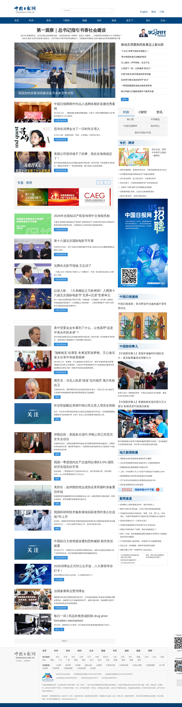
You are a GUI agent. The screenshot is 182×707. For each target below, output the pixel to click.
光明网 (45, 668)
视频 (84, 20)
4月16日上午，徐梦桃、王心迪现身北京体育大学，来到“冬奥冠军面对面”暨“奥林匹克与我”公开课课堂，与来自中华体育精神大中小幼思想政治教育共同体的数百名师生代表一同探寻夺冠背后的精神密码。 (84, 365)
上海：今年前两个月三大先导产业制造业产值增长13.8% (142, 472)
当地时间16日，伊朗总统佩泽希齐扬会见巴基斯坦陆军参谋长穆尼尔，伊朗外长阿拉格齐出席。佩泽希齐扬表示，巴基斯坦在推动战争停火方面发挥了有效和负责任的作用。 (84, 446)
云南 (107, 660)
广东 (60, 660)
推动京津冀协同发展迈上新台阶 (142, 44)
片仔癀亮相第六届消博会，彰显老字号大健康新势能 (140, 541)
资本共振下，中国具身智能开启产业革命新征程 (139, 183)
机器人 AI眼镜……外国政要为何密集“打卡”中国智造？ (100, 36)
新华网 (68, 665)
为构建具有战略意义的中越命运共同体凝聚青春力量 (99, 38)
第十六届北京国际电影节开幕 (74, 240)
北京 (57, 657)
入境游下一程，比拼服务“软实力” (136, 68)
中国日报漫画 (129, 296)
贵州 (99, 660)
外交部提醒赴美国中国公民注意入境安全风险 (84, 405)
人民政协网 (81, 668)
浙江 (130, 657)
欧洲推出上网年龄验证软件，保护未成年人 (137, 505)
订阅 (162, 11)
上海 (114, 657)
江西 (146, 657)
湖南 (52, 660)
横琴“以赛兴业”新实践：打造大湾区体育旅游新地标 (140, 509)
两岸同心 (155, 126)
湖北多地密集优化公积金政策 (131, 485)
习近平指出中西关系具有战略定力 (64, 38)
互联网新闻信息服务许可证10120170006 (87, 674)
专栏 (99, 20)
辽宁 (89, 657)
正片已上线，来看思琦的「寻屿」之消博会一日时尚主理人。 (78, 135)
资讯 (48, 20)
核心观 (130, 119)
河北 (73, 657)
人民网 (58, 665)
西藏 (115, 660)
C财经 (66, 20)
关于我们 (19, 661)
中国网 (77, 665)
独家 (138, 651)
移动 (153, 11)
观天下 (129, 20)
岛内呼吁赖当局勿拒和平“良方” (135, 80)
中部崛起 (155, 119)
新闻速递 (126, 498)
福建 (138, 657)
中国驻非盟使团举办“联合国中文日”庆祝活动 (137, 525)
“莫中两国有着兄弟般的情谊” (134, 57)
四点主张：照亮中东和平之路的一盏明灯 (159, 152)
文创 (162, 20)
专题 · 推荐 (24, 182)
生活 (91, 651)
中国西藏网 (150, 665)
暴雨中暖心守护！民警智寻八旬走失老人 (136, 550)
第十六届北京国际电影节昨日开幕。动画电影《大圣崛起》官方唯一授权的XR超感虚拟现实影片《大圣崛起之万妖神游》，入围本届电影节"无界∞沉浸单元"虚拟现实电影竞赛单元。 (84, 303)
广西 (68, 660)
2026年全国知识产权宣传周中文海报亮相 (82, 216)
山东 (154, 657)
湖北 (44, 660)
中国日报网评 (130, 126)
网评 (131, 143)
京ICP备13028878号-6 (109, 678)
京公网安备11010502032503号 (66, 678)
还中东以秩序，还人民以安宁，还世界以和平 (138, 178)
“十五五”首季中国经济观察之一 (135, 51)
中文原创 (59, 579)
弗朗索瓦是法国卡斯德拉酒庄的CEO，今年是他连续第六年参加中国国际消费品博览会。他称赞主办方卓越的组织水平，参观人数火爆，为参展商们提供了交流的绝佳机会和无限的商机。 (84, 600)
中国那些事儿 (129, 346)
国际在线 (88, 665)
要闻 (57, 397)
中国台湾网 (137, 665)
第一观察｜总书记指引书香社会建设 (71, 30)
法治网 (93, 668)
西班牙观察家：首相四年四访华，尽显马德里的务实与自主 (143, 170)
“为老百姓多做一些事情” (68, 36)
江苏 (122, 657)
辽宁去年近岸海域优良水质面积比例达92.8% (138, 480)
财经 (80, 651)
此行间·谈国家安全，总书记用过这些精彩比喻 (39, 36)
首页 (16, 20)
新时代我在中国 (143, 132)
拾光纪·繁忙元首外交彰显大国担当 (35, 38)
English (144, 11)
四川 (91, 660)
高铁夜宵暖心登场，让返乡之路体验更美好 (137, 192)
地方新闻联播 (129, 452)
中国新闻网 (68, 668)
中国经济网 (123, 665)
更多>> (65, 641)
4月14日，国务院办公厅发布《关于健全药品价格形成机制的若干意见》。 (83, 625)
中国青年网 (110, 665)
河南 (162, 657)
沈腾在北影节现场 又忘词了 (73, 265)
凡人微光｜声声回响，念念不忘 (135, 63)
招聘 (150, 651)
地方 (148, 20)
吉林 (97, 657)
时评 (31, 20)
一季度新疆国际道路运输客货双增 (136, 86)
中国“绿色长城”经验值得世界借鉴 (136, 74)
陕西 (123, 660)
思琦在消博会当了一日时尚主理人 (77, 129)
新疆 (131, 660)
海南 (76, 660)
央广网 (162, 665)
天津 (65, 657)
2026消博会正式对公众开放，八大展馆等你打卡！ (74, 575)
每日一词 (59, 629)
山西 (81, 657)
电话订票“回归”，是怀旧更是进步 (133, 196)
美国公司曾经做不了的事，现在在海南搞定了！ (139, 529)
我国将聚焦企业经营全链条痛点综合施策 (136, 476)
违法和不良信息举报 (63, 674)
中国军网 (55, 668)
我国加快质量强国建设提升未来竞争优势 (45, 93)
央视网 (99, 665)
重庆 (84, 660)
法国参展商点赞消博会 (69, 591)
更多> (124, 99)
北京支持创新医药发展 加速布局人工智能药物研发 (140, 463)
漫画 (114, 20)
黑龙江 (106, 657)
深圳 (139, 660)
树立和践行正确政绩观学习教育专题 (137, 91)
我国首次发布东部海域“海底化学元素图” (136, 459)
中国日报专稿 (60, 120)
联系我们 (27, 661)
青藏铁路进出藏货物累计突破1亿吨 (134, 467)
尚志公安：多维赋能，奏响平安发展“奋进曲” (137, 545)
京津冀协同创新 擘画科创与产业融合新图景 (137, 174)
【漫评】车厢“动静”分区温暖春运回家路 (136, 187)
